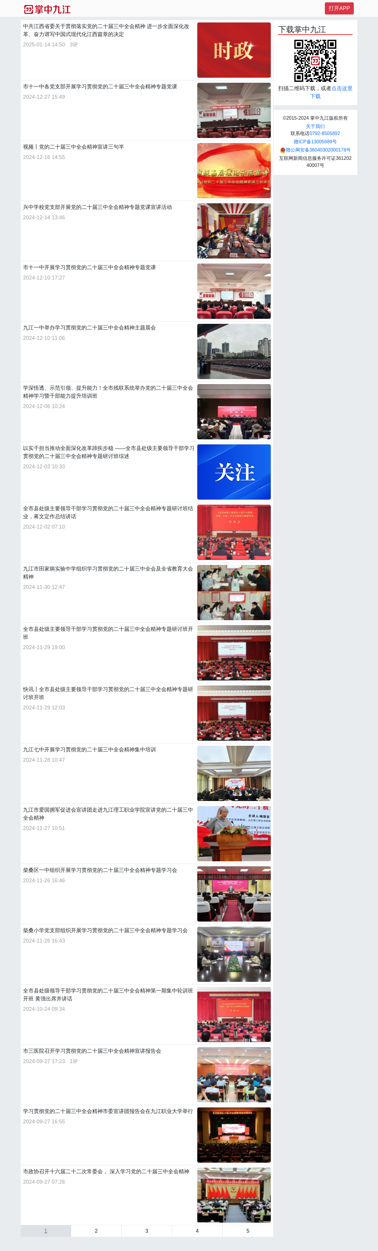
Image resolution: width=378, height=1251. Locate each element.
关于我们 (315, 126)
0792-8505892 (324, 133)
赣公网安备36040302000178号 (315, 149)
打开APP (339, 8)
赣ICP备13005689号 (315, 141)
